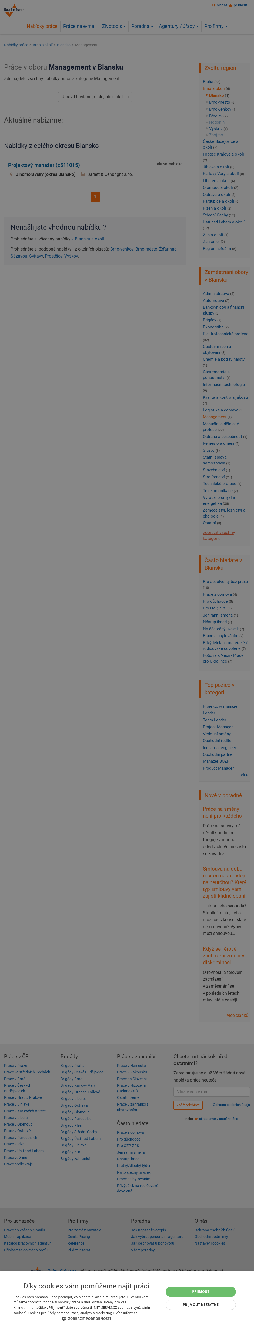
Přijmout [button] (200, 1291)
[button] (86, 1318)
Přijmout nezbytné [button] (201, 1304)
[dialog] (127, 1298)
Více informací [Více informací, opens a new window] (127, 1313)
